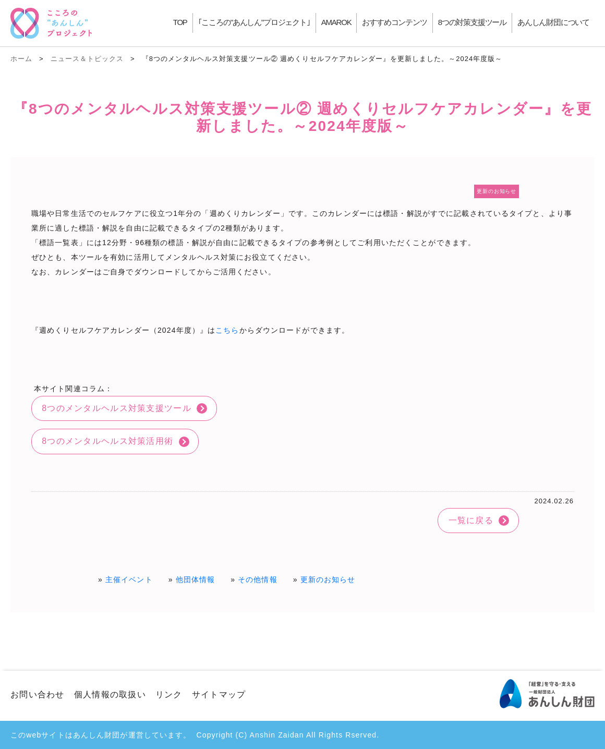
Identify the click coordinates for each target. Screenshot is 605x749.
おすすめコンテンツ (394, 22)
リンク (169, 694)
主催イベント (129, 579)
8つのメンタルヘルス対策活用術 (107, 441)
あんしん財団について (553, 22)
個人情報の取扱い (110, 694)
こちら (227, 330)
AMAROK (336, 22)
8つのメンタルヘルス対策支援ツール (116, 408)
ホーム (21, 59)
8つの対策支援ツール (472, 22)
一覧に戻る (471, 520)
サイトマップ (219, 694)
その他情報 (257, 579)
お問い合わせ (37, 694)
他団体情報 (195, 579)
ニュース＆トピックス (87, 59)
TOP (180, 22)
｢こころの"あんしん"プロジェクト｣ (254, 22)
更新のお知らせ (328, 579)
